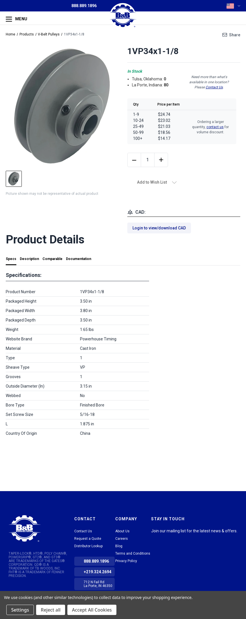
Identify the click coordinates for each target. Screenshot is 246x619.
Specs (11, 259)
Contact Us (214, 87)
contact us (215, 127)
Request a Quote (87, 539)
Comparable (52, 259)
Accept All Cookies (92, 610)
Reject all (50, 610)
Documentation (78, 259)
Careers (121, 539)
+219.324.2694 (97, 572)
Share (234, 35)
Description (29, 259)
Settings (20, 610)
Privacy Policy (126, 561)
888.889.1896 (84, 5)
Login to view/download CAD (159, 228)
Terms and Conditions (132, 553)
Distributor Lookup (88, 546)
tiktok (165, 538)
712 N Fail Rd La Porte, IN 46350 (98, 584)
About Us (122, 531)
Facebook (176, 538)
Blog (118, 546)
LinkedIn (155, 538)
